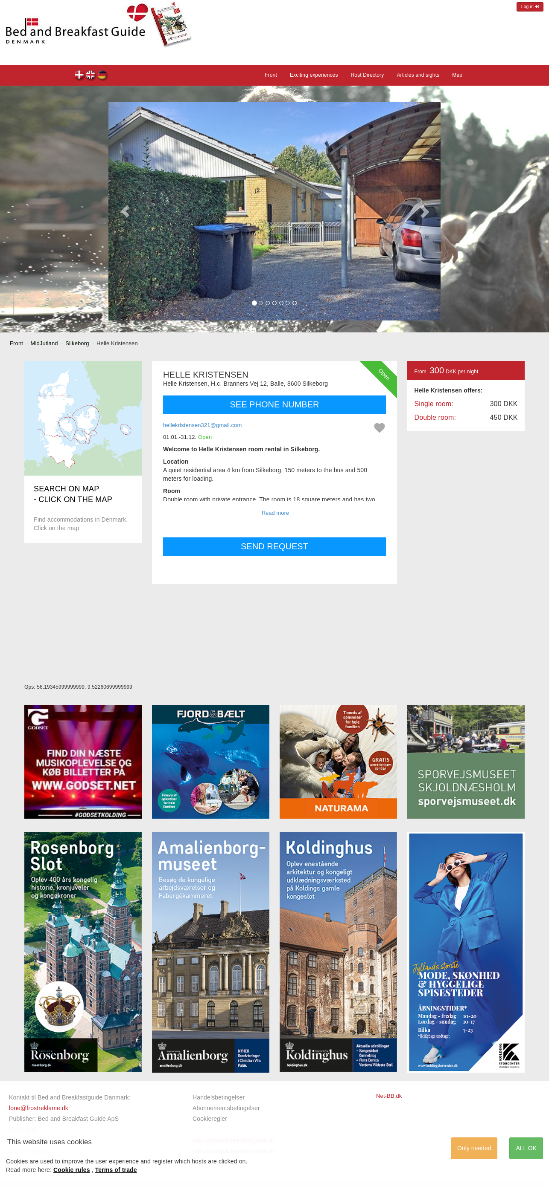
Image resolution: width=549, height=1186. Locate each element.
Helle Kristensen (79, 76)
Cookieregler (210, 1118)
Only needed (474, 1148)
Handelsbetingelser (219, 1097)
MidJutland (44, 343)
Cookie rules (71, 1169)
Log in (530, 6)
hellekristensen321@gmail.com (202, 425)
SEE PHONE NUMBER (274, 404)
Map (457, 75)
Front (271, 75)
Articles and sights (418, 75)
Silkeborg (77, 343)
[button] (125, 211)
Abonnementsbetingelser (226, 1108)
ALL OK (526, 1148)
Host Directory (367, 75)
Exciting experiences (314, 75)
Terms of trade (116, 1169)
